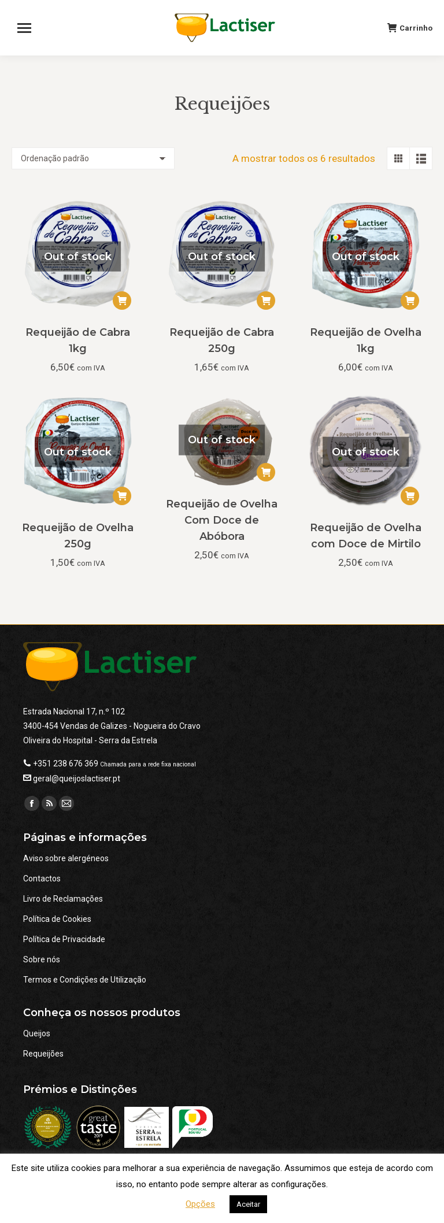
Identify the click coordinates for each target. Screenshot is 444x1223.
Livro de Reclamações (63, 898)
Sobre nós (41, 959)
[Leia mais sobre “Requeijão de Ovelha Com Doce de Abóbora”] (266, 472)
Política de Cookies (57, 919)
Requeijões (43, 1053)
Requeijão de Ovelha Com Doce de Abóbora (222, 520)
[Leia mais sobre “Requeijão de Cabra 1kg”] (122, 300)
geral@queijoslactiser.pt (76, 778)
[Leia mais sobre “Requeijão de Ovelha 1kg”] (410, 300)
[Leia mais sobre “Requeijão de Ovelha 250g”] (122, 496)
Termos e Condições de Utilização (84, 979)
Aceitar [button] (248, 1204)
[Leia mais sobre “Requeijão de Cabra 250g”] (266, 300)
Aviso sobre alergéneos (66, 858)
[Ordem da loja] (93, 158)
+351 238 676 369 (65, 763)
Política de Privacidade (64, 939)
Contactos (42, 878)
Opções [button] (200, 1204)
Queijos (36, 1033)
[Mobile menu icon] (29, 27)
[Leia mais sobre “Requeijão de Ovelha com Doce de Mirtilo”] (410, 496)
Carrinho (409, 27)
